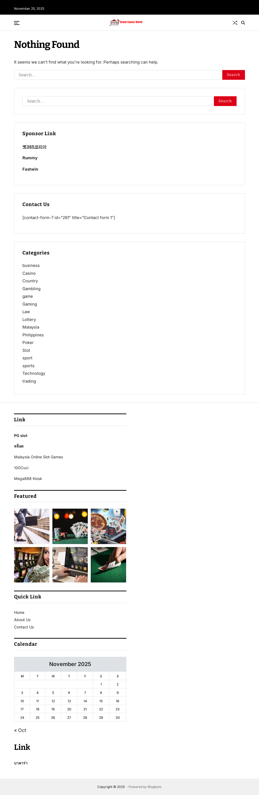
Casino (29, 273)
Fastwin (30, 169)
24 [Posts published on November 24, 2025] (22, 718)
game (27, 296)
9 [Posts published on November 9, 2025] (118, 693)
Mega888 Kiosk (28, 478)
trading (29, 381)
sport (27, 357)
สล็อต (18, 446)
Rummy (30, 157)
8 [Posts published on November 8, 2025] (101, 693)
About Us (22, 619)
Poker (28, 342)
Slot (26, 350)
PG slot (20, 435)
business (31, 265)
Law (26, 311)
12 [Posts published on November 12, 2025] (53, 701)
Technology (33, 373)
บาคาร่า (21, 763)
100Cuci (21, 467)
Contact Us (24, 627)
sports (28, 365)
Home (19, 612)
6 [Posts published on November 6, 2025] (69, 693)
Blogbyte (154, 787)
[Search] (243, 23)
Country (30, 280)
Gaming (29, 304)
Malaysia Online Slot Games (38, 457)
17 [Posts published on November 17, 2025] (22, 709)
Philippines (33, 334)
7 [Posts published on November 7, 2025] (85, 693)
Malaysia (30, 327)
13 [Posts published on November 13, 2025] (69, 701)
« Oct (20, 730)
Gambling (31, 288)
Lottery (29, 319)
